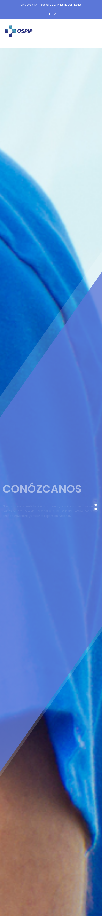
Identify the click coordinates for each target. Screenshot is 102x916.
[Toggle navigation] (11, 45)
